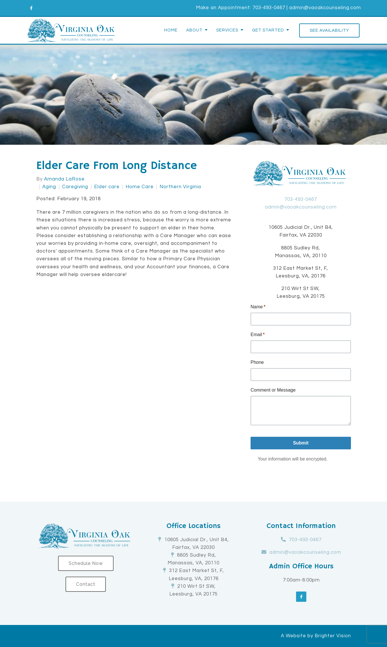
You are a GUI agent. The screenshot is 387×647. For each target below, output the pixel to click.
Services (227, 30)
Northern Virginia (180, 186)
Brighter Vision (333, 635)
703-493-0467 (269, 7)
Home (171, 30)
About (194, 30)
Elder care (107, 186)
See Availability (329, 30)
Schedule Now (86, 563)
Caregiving (75, 186)
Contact (85, 584)
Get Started (268, 30)
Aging (49, 186)
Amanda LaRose (64, 179)
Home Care (140, 186)
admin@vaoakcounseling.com (325, 7)
